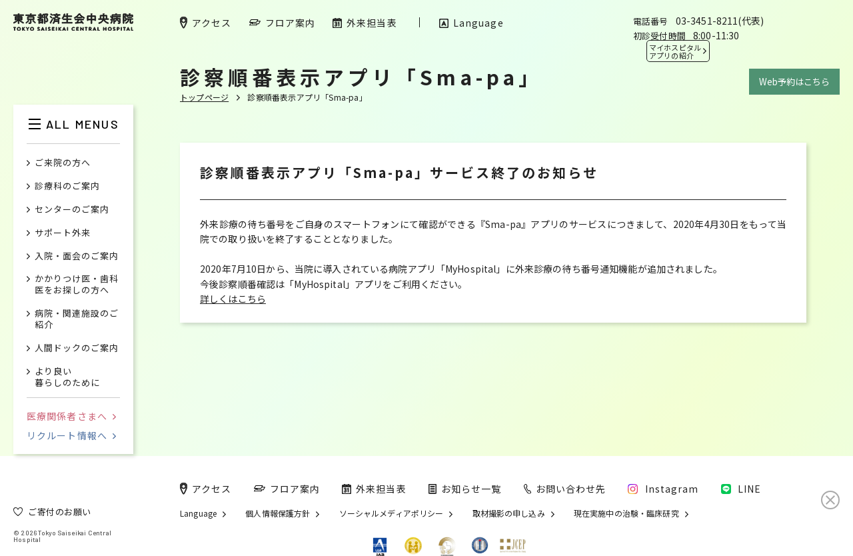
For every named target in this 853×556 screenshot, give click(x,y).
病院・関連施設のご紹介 (77, 319)
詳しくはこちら (233, 298)
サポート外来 (63, 233)
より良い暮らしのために (67, 377)
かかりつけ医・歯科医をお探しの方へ (77, 284)
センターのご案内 (72, 209)
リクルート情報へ (71, 435)
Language (198, 513)
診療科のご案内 (67, 186)
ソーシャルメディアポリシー (391, 513)
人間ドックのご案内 (77, 348)
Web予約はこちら (794, 81)
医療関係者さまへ (71, 416)
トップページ (204, 97)
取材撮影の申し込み (508, 513)
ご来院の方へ (63, 163)
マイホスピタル (675, 51)
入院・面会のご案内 (77, 256)
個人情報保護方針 (277, 513)
